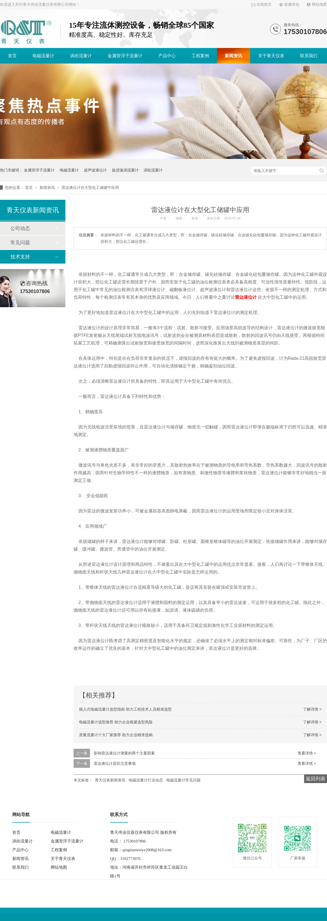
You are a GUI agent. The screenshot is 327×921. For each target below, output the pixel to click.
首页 (12, 55)
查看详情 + (307, 753)
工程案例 (200, 55)
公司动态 (20, 228)
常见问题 (20, 242)
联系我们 (308, 55)
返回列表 (315, 778)
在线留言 (264, 4)
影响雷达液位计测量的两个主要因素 (124, 753)
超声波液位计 (95, 170)
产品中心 (167, 55)
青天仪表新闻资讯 (110, 780)
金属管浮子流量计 (125, 55)
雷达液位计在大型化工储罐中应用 (90, 187)
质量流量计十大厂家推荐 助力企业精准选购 (116, 735)
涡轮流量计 (153, 170)
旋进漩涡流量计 (125, 170)
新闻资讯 (233, 55)
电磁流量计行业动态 (146, 780)
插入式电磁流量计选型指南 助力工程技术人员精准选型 (125, 709)
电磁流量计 (43, 55)
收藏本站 (291, 4)
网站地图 (319, 4)
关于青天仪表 (271, 55)
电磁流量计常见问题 (183, 780)
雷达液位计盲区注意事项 (115, 763)
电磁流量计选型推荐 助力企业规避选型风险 (116, 722)
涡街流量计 (81, 55)
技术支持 (20, 256)
